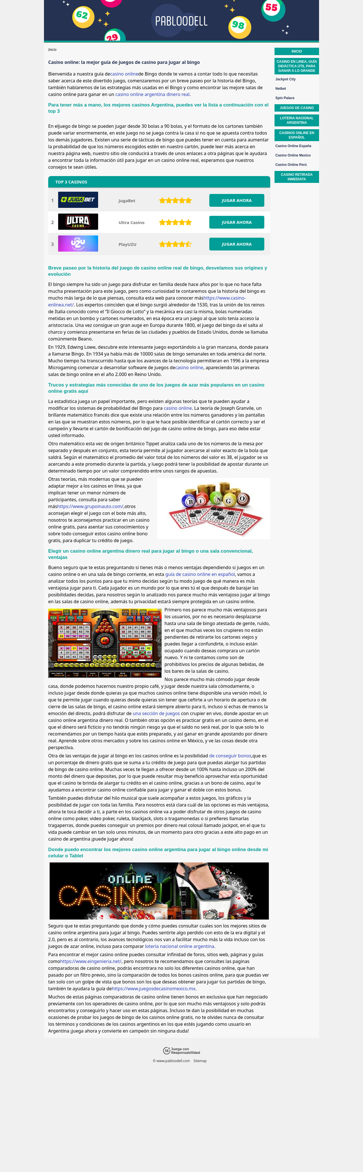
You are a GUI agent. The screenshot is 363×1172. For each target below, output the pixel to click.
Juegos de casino (297, 108)
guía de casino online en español (200, 574)
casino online (124, 74)
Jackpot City (285, 79)
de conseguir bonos (230, 756)
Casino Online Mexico (293, 155)
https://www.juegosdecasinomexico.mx (153, 988)
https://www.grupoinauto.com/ (90, 506)
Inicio (297, 51)
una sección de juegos (156, 713)
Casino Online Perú (291, 165)
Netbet (280, 89)
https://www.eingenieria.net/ (90, 961)
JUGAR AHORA (237, 200)
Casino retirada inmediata (297, 177)
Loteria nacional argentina (297, 120)
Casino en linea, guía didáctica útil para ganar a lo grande (297, 66)
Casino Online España (293, 146)
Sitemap (199, 1060)
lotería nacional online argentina (179, 946)
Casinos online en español (296, 135)
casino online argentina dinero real (152, 94)
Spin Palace (284, 98)
